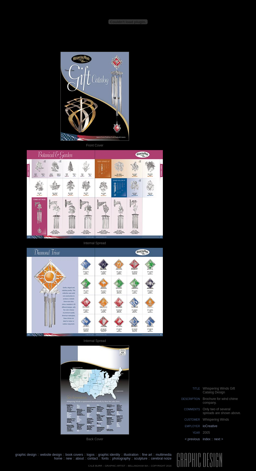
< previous (192, 439)
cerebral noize (161, 458)
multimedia (164, 455)
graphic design (25, 455)
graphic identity (109, 455)
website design (51, 455)
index (207, 439)
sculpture (140, 458)
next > (218, 439)
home (58, 458)
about (80, 458)
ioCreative (210, 426)
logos (91, 455)
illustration (131, 455)
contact (93, 458)
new (69, 458)
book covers (74, 455)
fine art (147, 455)
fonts (105, 458)
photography (121, 458)
